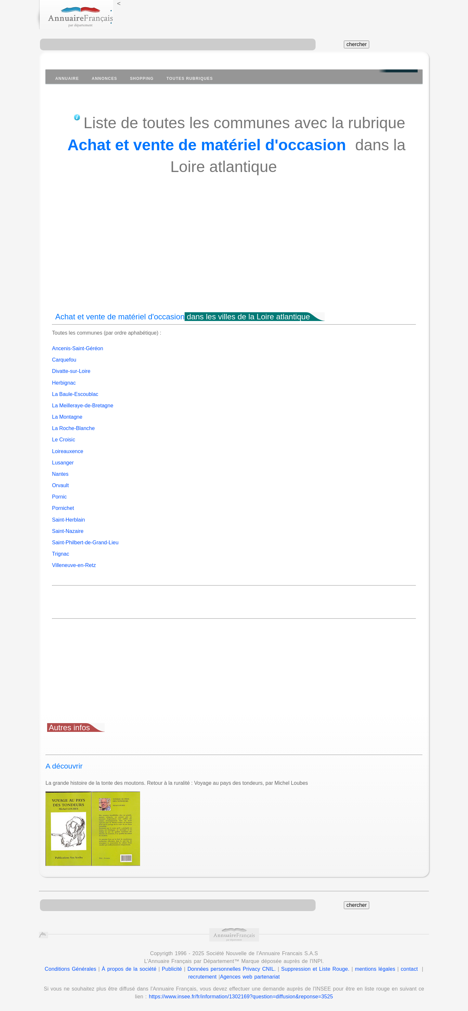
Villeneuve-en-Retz (74, 565)
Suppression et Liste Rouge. (315, 969)
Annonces (104, 78)
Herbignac (64, 383)
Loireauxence (67, 451)
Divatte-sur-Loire (71, 371)
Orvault (60, 485)
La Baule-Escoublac (75, 394)
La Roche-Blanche (73, 428)
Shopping (142, 78)
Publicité (172, 969)
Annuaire (67, 78)
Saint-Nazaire (68, 531)
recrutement (202, 977)
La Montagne (67, 417)
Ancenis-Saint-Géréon (77, 348)
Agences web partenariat (250, 977)
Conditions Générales (71, 969)
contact (409, 969)
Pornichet (63, 508)
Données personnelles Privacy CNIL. (232, 969)
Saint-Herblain (68, 520)
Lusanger (63, 462)
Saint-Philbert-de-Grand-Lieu (85, 542)
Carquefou (64, 360)
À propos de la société (129, 969)
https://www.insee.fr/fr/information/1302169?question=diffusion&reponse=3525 (241, 996)
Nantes (60, 474)
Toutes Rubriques (189, 78)
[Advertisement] (234, 255)
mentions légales (375, 969)
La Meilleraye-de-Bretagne (82, 405)
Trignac (60, 554)
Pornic (59, 496)
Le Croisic (63, 439)
